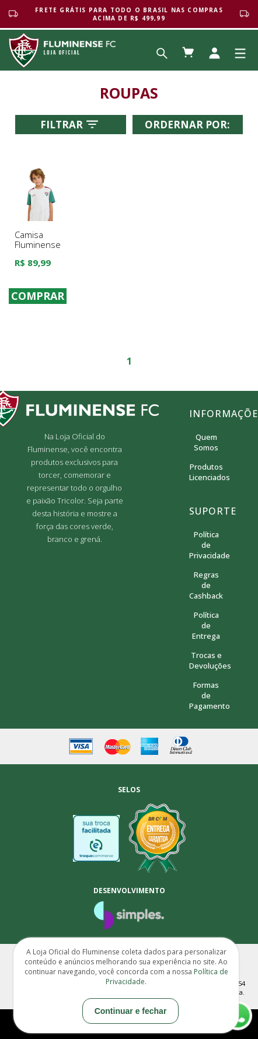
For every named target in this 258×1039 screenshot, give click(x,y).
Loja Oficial (62, 50)
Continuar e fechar (131, 1011)
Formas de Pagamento (206, 695)
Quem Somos (206, 442)
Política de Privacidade (206, 545)
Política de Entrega (206, 625)
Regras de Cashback (206, 585)
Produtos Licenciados (206, 471)
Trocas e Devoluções (206, 660)
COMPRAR (37, 296)
